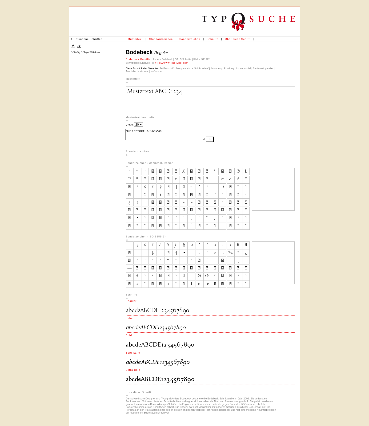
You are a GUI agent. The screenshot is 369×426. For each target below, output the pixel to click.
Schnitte (212, 39)
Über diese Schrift (238, 39)
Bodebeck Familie (139, 59)
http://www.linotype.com (172, 62)
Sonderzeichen (189, 39)
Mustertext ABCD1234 (170, 135)
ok (219, 141)
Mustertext (135, 39)
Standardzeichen (161, 39)
